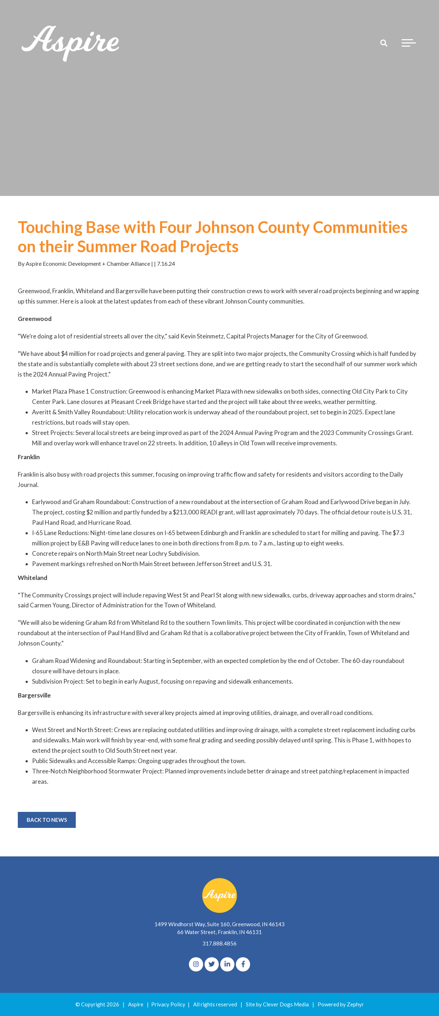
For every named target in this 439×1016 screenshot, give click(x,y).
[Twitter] (212, 964)
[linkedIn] (227, 964)
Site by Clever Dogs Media (277, 1004)
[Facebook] (243, 964)
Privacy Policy (168, 1004)
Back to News (47, 820)
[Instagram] (196, 964)
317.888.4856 (219, 943)
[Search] (383, 43)
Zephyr (355, 1004)
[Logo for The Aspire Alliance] (71, 43)
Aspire (135, 1004)
